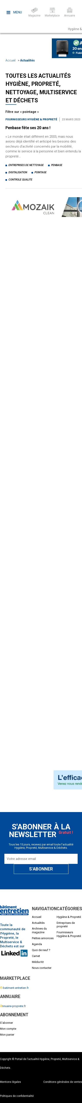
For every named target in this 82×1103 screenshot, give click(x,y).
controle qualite (20, 179)
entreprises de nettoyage (26, 165)
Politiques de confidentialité (17, 1096)
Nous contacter (41, 967)
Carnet (36, 956)
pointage (41, 172)
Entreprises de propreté (66, 924)
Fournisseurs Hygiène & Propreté (31, 119)
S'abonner (6, 1022)
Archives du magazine (39, 930)
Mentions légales (10, 1081)
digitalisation (18, 172)
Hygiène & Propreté (69, 917)
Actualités (27, 60)
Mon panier (7, 1034)
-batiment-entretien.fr (14, 987)
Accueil (10, 60)
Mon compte (8, 1028)
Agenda (37, 944)
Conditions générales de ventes (62, 1081)
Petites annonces (43, 938)
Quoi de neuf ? (41, 950)
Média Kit (38, 962)
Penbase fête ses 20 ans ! (28, 127)
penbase (56, 165)
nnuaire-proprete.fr (13, 1006)
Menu (14, 12)
